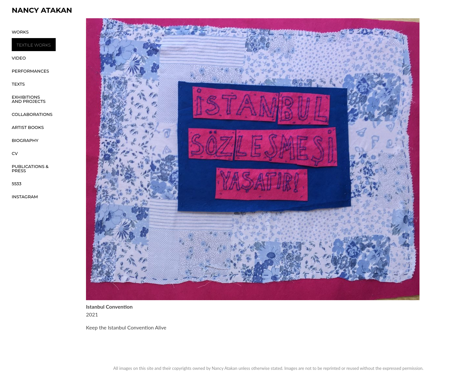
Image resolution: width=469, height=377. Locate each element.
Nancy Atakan (42, 10)
